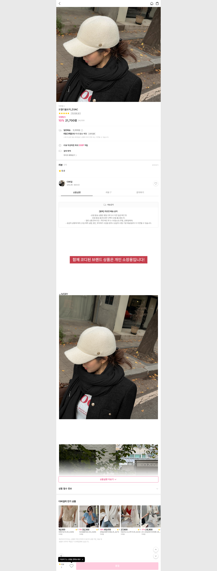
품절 (117, 565)
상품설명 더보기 (108, 479)
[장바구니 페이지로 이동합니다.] (157, 3)
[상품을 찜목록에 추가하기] (75, 524)
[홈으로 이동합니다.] (151, 3)
